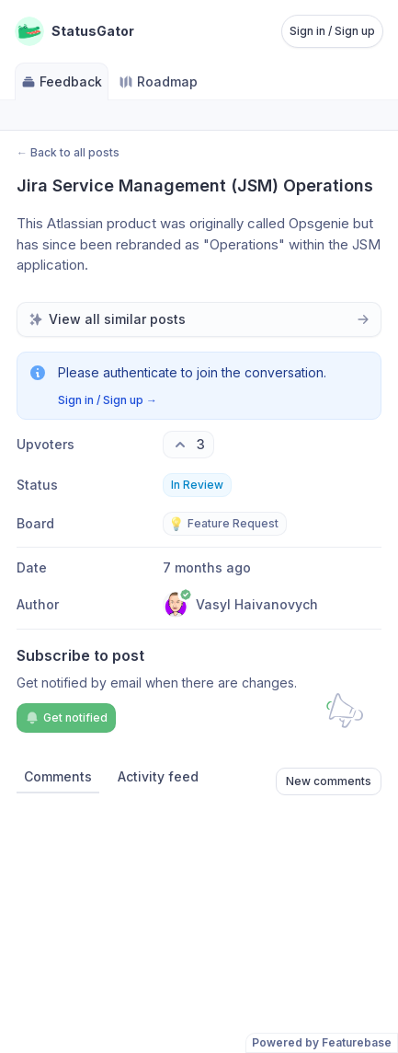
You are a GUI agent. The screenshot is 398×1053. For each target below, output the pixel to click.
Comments (58, 776)
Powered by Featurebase (322, 1042)
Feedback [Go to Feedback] (61, 81)
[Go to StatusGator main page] (74, 31)
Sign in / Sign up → (107, 400)
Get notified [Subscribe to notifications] (66, 718)
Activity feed (158, 776)
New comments (328, 781)
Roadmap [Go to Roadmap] (158, 81)
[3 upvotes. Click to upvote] (188, 444)
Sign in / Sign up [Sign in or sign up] (332, 31)
